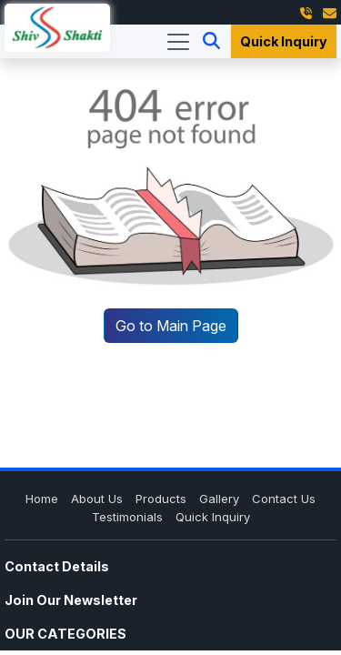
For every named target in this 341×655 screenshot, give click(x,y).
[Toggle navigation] (178, 41)
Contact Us (284, 498)
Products (160, 498)
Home (41, 498)
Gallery (219, 498)
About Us (97, 498)
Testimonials (127, 516)
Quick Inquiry (283, 41)
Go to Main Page (170, 326)
